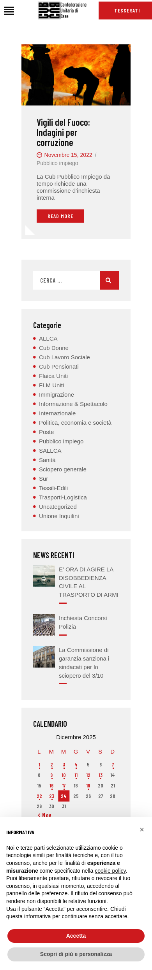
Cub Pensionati (59, 366)
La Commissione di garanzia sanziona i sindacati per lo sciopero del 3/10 (84, 662)
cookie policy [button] (110, 871)
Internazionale (57, 413)
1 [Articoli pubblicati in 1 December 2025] (39, 764)
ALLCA (48, 338)
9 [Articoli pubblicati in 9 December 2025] (51, 775)
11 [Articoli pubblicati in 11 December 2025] (76, 775)
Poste (46, 432)
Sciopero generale (63, 469)
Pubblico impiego (57, 163)
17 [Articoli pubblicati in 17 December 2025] (63, 785)
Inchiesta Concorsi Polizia (83, 622)
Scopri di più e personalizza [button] (76, 954)
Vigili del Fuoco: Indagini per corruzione (63, 132)
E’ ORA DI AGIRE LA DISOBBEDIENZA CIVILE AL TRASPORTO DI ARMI (88, 582)
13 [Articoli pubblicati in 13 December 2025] (101, 775)
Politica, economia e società (75, 422)
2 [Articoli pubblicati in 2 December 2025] (51, 764)
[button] (142, 829)
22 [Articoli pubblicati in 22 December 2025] (39, 796)
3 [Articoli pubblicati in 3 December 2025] (64, 764)
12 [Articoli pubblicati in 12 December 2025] (88, 775)
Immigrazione (56, 394)
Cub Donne (54, 347)
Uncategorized (58, 506)
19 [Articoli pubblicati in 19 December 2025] (88, 785)
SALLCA (50, 450)
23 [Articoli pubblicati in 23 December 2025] (51, 796)
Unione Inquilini (59, 516)
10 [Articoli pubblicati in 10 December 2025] (64, 775)
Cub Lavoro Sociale (64, 357)
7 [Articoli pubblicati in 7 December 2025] (113, 764)
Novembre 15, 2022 (68, 155)
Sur (43, 478)
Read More (60, 216)
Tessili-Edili (53, 488)
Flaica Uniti (53, 376)
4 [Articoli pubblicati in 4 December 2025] (76, 764)
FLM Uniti (51, 385)
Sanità (47, 460)
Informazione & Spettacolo (73, 404)
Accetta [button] (76, 936)
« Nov (45, 815)
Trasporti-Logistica (63, 497)
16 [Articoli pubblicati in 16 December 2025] (51, 785)
